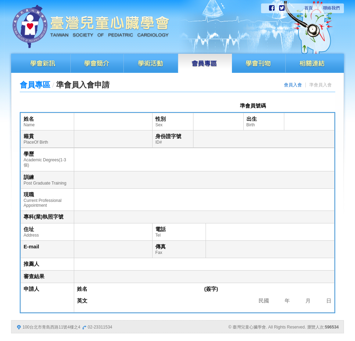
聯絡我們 (331, 8)
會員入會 (293, 84)
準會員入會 (320, 84)
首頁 (308, 8)
